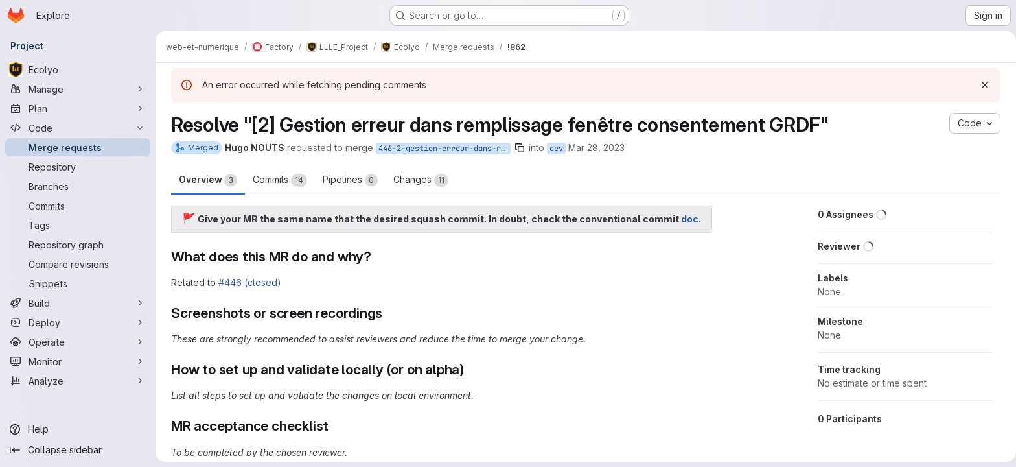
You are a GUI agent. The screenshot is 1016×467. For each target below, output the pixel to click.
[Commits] (77, 206)
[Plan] (77, 108)
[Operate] (77, 342)
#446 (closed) (247, 282)
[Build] (77, 303)
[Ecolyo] (77, 69)
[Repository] (77, 167)
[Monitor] (77, 361)
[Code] (77, 128)
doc (687, 218)
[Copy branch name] (517, 148)
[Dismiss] (982, 85)
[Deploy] (77, 322)
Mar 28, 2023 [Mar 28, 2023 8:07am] (594, 147)
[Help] (77, 429)
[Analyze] (77, 381)
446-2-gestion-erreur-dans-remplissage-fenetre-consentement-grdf (442, 148)
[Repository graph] (77, 244)
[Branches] (77, 186)
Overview (205, 180)
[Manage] (77, 89)
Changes (418, 180)
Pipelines (347, 180)
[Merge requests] (77, 147)
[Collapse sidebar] (77, 450)
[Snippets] (77, 283)
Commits (277, 180)
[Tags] (77, 225)
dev (553, 148)
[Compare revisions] (77, 264)
